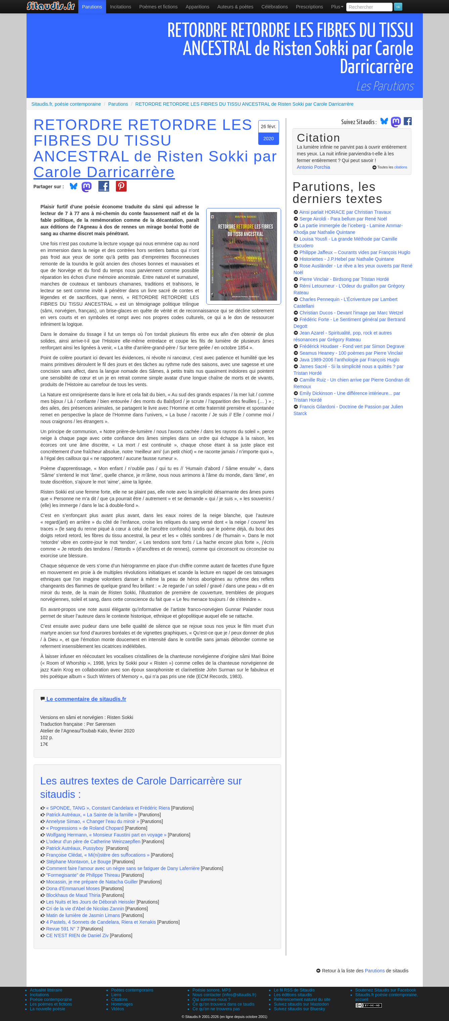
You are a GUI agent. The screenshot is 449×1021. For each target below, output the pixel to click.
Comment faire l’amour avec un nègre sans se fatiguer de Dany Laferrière (122, 868)
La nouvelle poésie (47, 1009)
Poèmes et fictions (158, 6)
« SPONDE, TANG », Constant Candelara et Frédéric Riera (108, 808)
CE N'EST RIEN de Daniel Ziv (77, 935)
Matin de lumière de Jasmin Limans (83, 915)
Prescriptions (309, 6)
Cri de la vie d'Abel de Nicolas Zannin (85, 908)
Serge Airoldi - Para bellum (343, 218)
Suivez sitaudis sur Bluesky (299, 1009)
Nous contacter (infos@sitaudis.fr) (224, 994)
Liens (116, 994)
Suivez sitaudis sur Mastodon (301, 1004)
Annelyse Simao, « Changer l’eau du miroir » (92, 821)
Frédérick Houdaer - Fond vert (352, 346)
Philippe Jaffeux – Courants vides (355, 252)
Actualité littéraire (46, 990)
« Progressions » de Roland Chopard (84, 828)
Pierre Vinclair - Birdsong (344, 279)
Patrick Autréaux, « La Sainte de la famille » (91, 814)
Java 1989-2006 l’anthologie (349, 359)
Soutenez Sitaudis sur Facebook (385, 990)
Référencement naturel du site (302, 999)
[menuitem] (92, 6)
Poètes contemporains (132, 990)
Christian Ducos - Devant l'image (351, 312)
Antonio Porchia (313, 167)
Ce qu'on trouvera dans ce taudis (223, 1004)
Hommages (122, 1004)
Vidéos (117, 1009)
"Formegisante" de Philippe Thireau (83, 875)
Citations (119, 999)
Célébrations (275, 6)
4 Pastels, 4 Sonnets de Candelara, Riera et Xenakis (101, 922)
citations (400, 167)
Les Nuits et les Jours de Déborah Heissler (90, 902)
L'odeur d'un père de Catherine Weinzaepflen (93, 841)
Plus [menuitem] (337, 6)
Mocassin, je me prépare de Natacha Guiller (92, 881)
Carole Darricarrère (104, 171)
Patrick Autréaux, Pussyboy (75, 848)
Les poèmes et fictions (51, 1004)
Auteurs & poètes (235, 6)
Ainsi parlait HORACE (345, 212)
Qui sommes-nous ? (211, 999)
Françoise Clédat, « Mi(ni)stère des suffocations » (97, 855)
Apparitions (197, 6)
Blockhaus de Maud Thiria (74, 895)
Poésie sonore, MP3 (211, 990)
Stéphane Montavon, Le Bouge (78, 861)
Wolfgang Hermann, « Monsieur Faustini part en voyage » (106, 834)
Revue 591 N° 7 (62, 928)
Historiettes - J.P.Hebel (347, 259)
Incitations (39, 994)
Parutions (92, 6)
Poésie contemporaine (51, 999)
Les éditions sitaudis (293, 994)
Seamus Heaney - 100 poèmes (351, 353)
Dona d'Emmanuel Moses (73, 888)
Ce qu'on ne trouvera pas (216, 1009)
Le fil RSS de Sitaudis (294, 990)
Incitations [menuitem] (120, 6)
